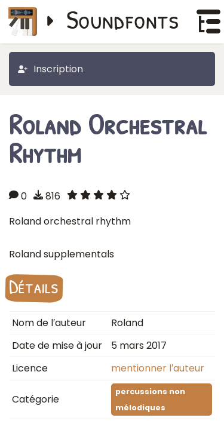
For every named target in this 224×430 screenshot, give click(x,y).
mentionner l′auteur (157, 368)
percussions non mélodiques (150, 399)
